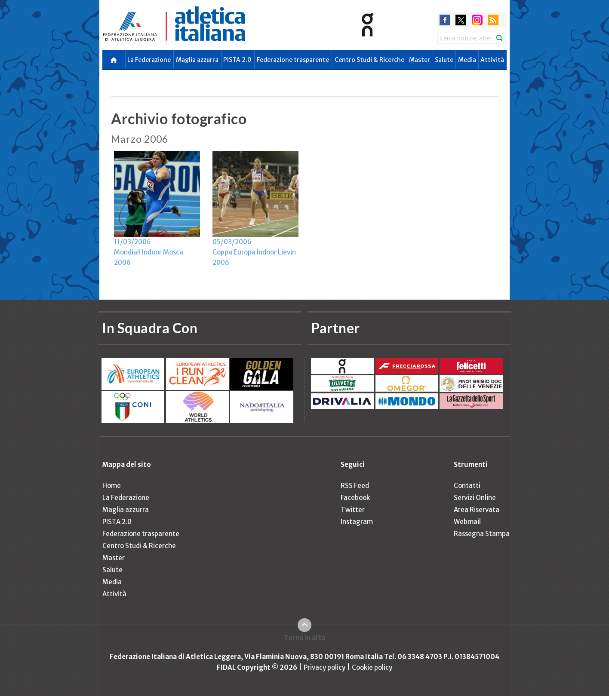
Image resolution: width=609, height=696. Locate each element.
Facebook (355, 498)
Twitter (353, 510)
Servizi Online (475, 498)
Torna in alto (305, 638)
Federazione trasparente (293, 60)
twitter (460, 20)
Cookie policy (372, 667)
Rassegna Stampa (482, 534)
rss (493, 20)
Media (467, 60)
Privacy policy (324, 667)
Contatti (467, 485)
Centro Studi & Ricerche (369, 60)
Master (419, 60)
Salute (444, 60)
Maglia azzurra (197, 60)
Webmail (467, 522)
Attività (492, 60)
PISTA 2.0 (237, 60)
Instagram (357, 522)
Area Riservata (476, 510)
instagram (477, 20)
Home (111, 485)
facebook (445, 20)
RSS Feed (355, 485)
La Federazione (149, 60)
